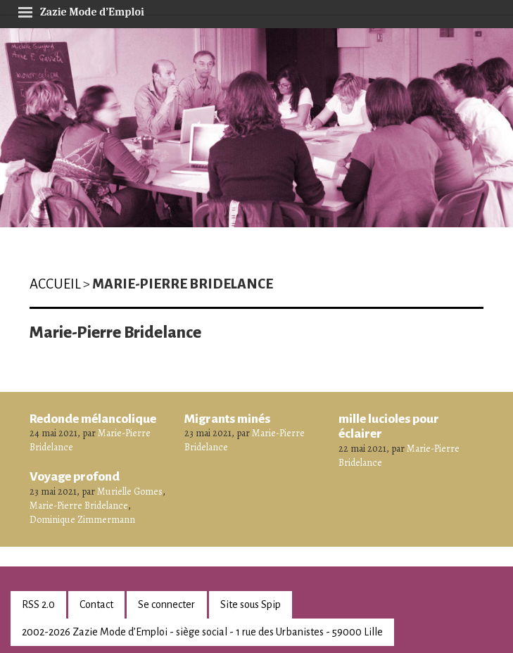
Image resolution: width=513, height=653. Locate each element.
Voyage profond (75, 476)
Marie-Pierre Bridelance (79, 505)
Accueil (55, 284)
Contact (96, 604)
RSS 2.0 (38, 604)
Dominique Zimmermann (82, 519)
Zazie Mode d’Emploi (81, 9)
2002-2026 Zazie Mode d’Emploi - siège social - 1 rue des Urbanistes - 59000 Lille (202, 632)
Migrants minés (227, 419)
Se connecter (166, 604)
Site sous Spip (250, 604)
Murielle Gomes (130, 491)
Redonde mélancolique (93, 419)
